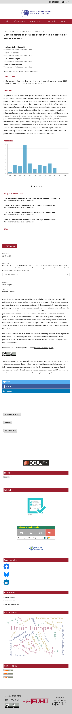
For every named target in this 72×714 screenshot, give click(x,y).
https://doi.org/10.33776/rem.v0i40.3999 (23, 71)
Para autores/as (9, 601)
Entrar (65, 1)
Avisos (63, 21)
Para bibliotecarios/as (11, 604)
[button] (36, 382)
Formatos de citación (11, 275)
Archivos (13, 31)
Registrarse (53, 1)
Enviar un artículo (12, 414)
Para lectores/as (9, 597)
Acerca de (52, 21)
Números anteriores (36, 21)
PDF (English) (10, 246)
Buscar (8, 422)
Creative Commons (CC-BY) (43, 348)
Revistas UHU (10, 431)
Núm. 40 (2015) (24, 31)
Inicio (8, 21)
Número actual (19, 21)
